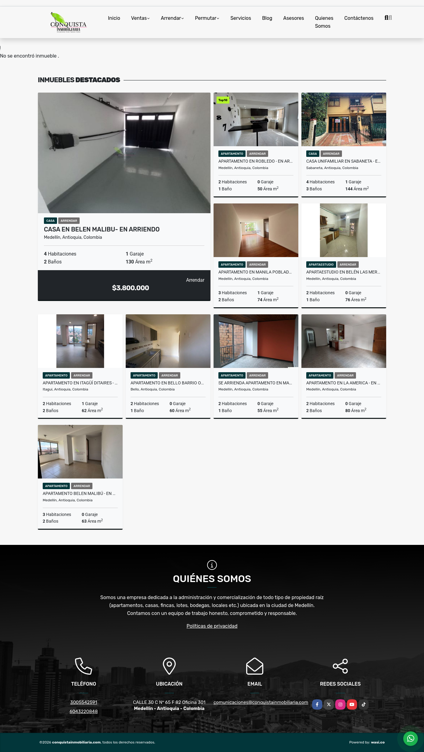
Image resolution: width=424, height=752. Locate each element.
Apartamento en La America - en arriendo (343, 382)
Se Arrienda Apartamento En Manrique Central (255, 382)
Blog (267, 18)
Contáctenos (359, 18)
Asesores (293, 18)
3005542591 (83, 702)
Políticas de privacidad (212, 626)
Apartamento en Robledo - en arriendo (255, 161)
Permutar (205, 18)
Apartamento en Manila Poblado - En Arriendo (255, 272)
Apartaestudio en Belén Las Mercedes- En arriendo (343, 272)
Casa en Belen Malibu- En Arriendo (102, 229)
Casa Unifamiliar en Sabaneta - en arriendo (343, 161)
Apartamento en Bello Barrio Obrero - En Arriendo (168, 382)
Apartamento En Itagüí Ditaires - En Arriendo (80, 382)
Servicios (240, 18)
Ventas (139, 18)
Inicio (114, 18)
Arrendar (171, 18)
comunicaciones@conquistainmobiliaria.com (261, 702)
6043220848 (84, 711)
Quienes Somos (324, 22)
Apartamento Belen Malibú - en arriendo (80, 493)
